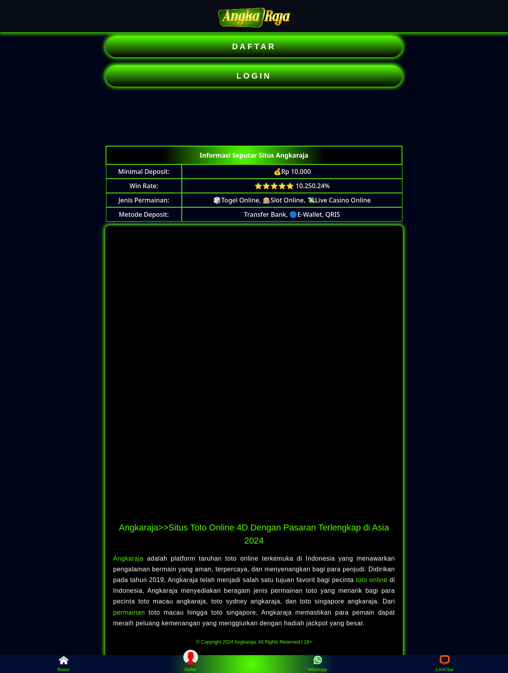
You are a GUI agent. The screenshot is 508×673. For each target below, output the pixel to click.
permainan (130, 612)
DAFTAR (254, 46)
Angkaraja (130, 558)
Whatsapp (317, 663)
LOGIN (254, 75)
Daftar (190, 663)
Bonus (64, 663)
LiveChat (445, 663)
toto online (372, 580)
